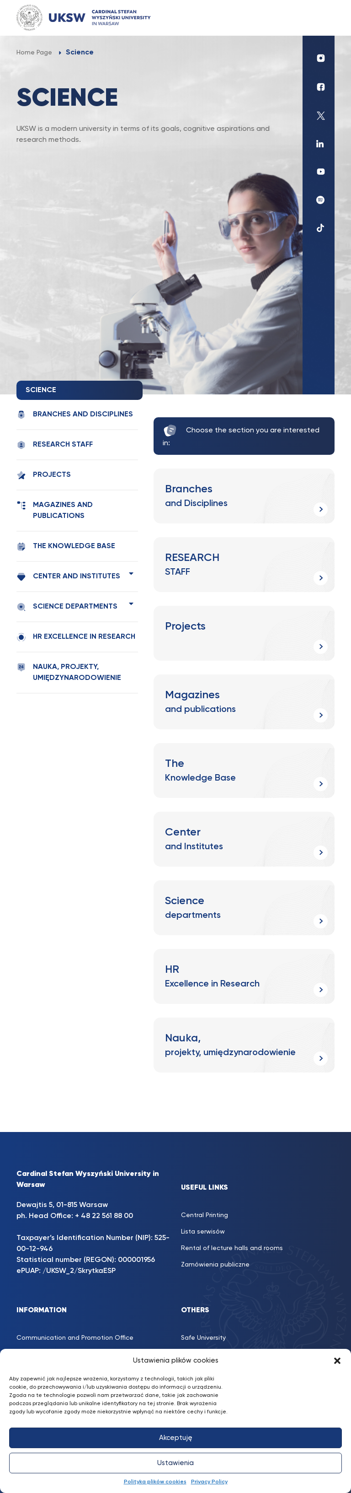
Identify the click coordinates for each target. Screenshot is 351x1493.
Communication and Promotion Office (74, 1338)
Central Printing (204, 1215)
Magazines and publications (54, 510)
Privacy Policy (209, 1482)
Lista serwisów (203, 1232)
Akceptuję (175, 1437)
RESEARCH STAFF (54, 445)
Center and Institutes (68, 577)
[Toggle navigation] (319, 17)
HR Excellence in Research (75, 637)
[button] (337, 1360)
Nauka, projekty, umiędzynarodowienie (68, 672)
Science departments (66, 607)
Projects (43, 475)
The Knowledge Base (65, 546)
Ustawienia (175, 1463)
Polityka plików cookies (155, 1482)
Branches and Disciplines (74, 415)
